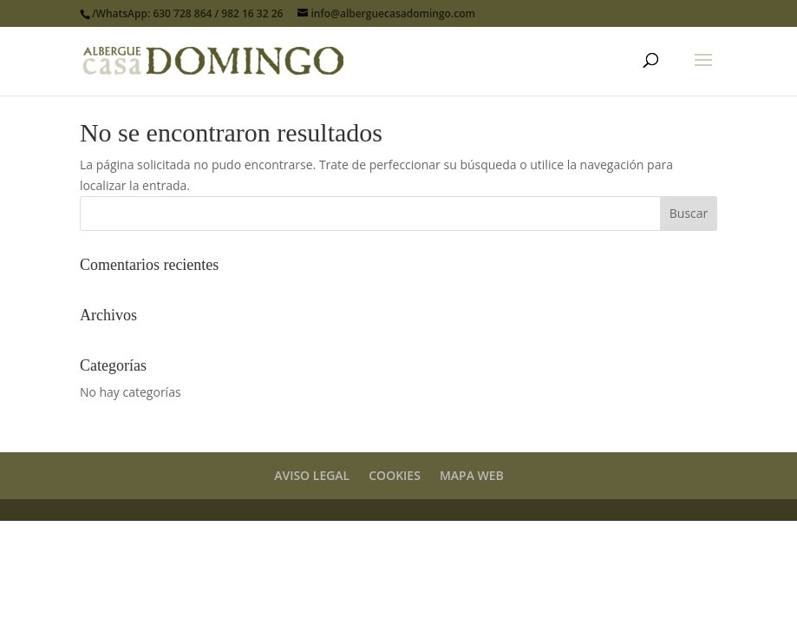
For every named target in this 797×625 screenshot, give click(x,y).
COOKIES (395, 475)
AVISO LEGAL (312, 475)
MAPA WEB (472, 475)
